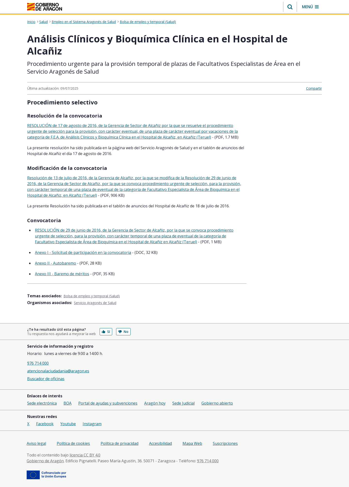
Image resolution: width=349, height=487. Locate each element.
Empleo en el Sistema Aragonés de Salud (84, 22)
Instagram (92, 423)
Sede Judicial (183, 403)
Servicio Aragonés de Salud (95, 302)
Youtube (68, 423)
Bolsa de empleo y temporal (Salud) (148, 22)
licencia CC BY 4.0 (85, 455)
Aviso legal (36, 443)
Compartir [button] (314, 88)
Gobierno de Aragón (45, 460)
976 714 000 (38, 363)
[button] (290, 7)
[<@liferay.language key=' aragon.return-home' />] (44, 7)
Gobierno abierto (217, 403)
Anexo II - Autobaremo (55, 263)
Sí (106, 331)
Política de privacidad (119, 443)
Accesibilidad (160, 443)
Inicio (31, 22)
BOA (67, 403)
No (123, 331)
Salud (43, 22)
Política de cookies (73, 443)
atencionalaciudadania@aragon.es (58, 371)
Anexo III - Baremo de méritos (62, 273)
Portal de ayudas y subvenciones (107, 403)
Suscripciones (225, 443)
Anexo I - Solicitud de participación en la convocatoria (83, 252)
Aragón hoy (155, 403)
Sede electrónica (42, 403)
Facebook (45, 423)
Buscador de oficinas (45, 378)
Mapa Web (192, 443)
